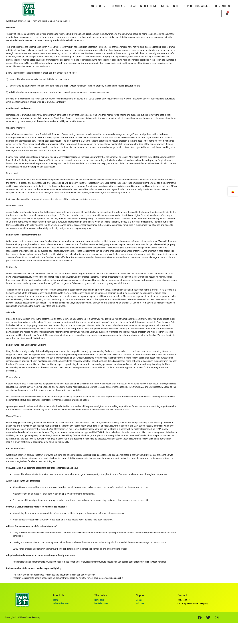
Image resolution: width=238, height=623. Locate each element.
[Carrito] (226, 13)
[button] (97, 6)
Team (55, 599)
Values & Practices (61, 603)
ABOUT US (98, 6)
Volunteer (140, 603)
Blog (176, 6)
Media (165, 6)
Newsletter (99, 599)
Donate (139, 599)
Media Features (101, 603)
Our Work (117, 6)
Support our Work (197, 6)
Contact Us (222, 6)
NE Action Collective (143, 6)
